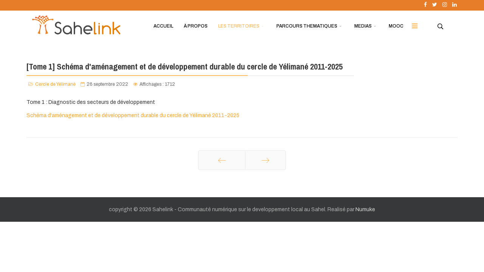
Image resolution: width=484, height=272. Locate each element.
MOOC (396, 26)
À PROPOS (196, 26)
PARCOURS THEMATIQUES (306, 26)
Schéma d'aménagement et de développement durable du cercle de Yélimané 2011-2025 (132, 115)
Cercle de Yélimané (55, 84)
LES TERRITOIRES (238, 26)
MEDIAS (363, 26)
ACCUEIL (163, 26)
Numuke (365, 209)
